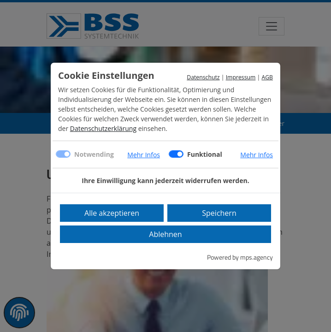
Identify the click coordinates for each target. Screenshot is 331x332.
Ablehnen (165, 234)
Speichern (219, 213)
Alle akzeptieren (111, 213)
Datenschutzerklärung (103, 128)
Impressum (241, 77)
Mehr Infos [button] (143, 154)
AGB (267, 77)
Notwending (94, 154)
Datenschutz (203, 77)
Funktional (204, 154)
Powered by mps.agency (240, 257)
